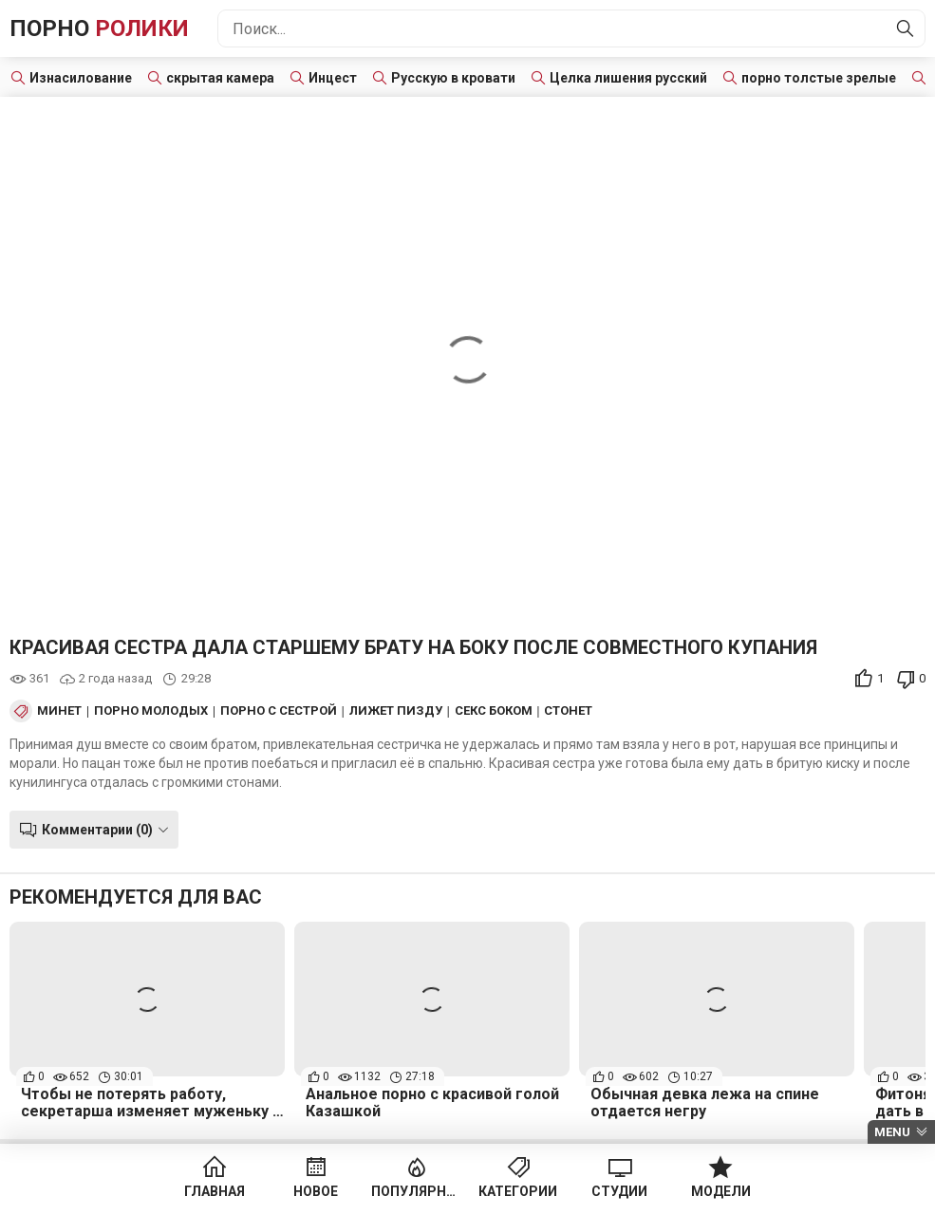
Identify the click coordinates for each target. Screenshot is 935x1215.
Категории (517, 1191)
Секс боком (494, 711)
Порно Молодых (151, 711)
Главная (214, 1191)
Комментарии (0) (97, 829)
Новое (315, 1191)
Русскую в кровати (453, 77)
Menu (892, 1132)
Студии (619, 1191)
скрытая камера (220, 77)
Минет (59, 711)
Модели (721, 1191)
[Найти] (905, 28)
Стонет (568, 711)
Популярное (417, 1191)
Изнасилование (80, 77)
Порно (99, 28)
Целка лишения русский (628, 77)
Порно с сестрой (278, 711)
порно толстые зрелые (818, 77)
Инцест (333, 77)
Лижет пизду (395, 711)
